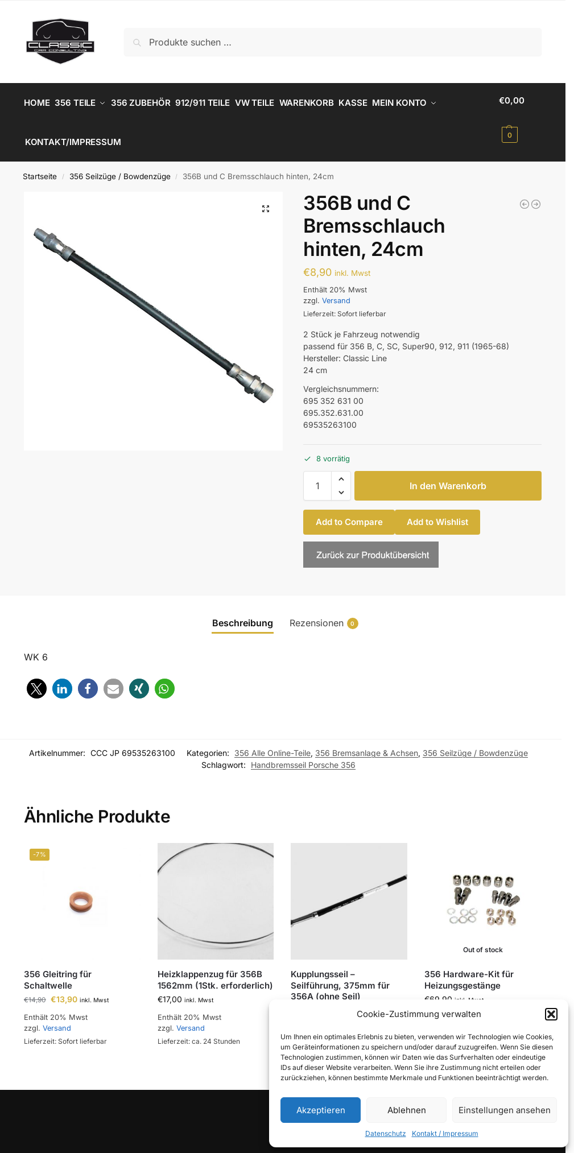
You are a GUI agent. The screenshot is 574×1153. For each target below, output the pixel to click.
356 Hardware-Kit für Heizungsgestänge (469, 970)
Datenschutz (385, 1133)
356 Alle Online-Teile (272, 743)
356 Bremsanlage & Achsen (366, 743)
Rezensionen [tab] (324, 613)
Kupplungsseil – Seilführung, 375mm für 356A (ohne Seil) (340, 975)
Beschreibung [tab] (242, 612)
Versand (336, 290)
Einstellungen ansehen (505, 1110)
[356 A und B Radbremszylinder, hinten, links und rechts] (524, 194)
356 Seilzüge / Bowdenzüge (120, 166)
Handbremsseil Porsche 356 (303, 755)
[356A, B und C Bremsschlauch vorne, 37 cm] (536, 194)
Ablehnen (406, 1110)
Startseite (40, 166)
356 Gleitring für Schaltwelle (58, 970)
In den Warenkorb (448, 476)
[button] (551, 1014)
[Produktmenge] (317, 476)
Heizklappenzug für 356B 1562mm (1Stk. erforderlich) (215, 970)
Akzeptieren (320, 1110)
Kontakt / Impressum (445, 1133)
